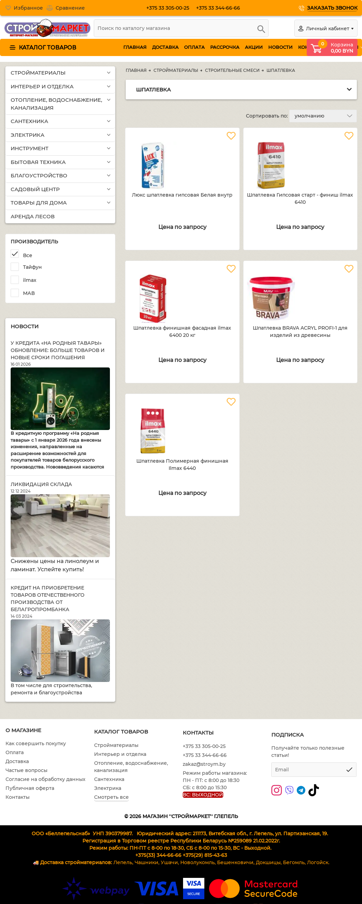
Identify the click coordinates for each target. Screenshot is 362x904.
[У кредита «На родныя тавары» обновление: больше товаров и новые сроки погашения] (60, 398)
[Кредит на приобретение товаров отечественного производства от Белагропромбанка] (60, 650)
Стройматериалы (116, 745)
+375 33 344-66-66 (221, 8)
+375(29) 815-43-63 (205, 855)
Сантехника (109, 779)
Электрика (107, 788)
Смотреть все (111, 797)
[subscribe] (314, 769)
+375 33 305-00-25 (170, 8)
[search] (181, 28)
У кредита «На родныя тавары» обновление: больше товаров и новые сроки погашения (58, 350)
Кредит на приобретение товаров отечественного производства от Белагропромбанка (47, 599)
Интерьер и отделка (120, 754)
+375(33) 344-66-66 (158, 855)
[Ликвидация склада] (60, 525)
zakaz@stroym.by (204, 764)
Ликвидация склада (41, 484)
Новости (24, 326)
